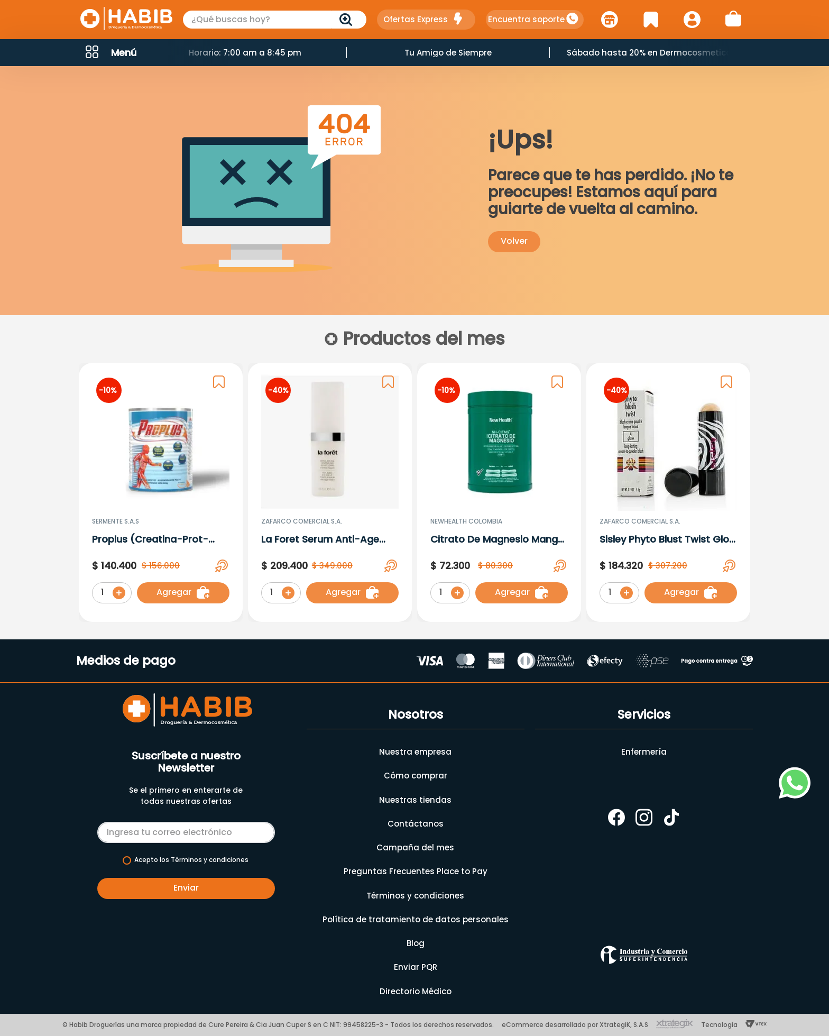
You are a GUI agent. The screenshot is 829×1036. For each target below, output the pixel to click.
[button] (109, 52)
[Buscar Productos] (348, 20)
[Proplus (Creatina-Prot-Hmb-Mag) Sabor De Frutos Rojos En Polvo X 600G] (161, 494)
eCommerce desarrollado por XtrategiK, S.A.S (575, 1024)
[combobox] (275, 20)
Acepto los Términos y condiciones (191, 860)
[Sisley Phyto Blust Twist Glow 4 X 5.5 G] (668, 494)
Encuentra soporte (526, 19)
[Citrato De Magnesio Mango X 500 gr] (499, 494)
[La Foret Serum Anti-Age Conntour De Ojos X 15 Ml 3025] (330, 494)
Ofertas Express (415, 19)
